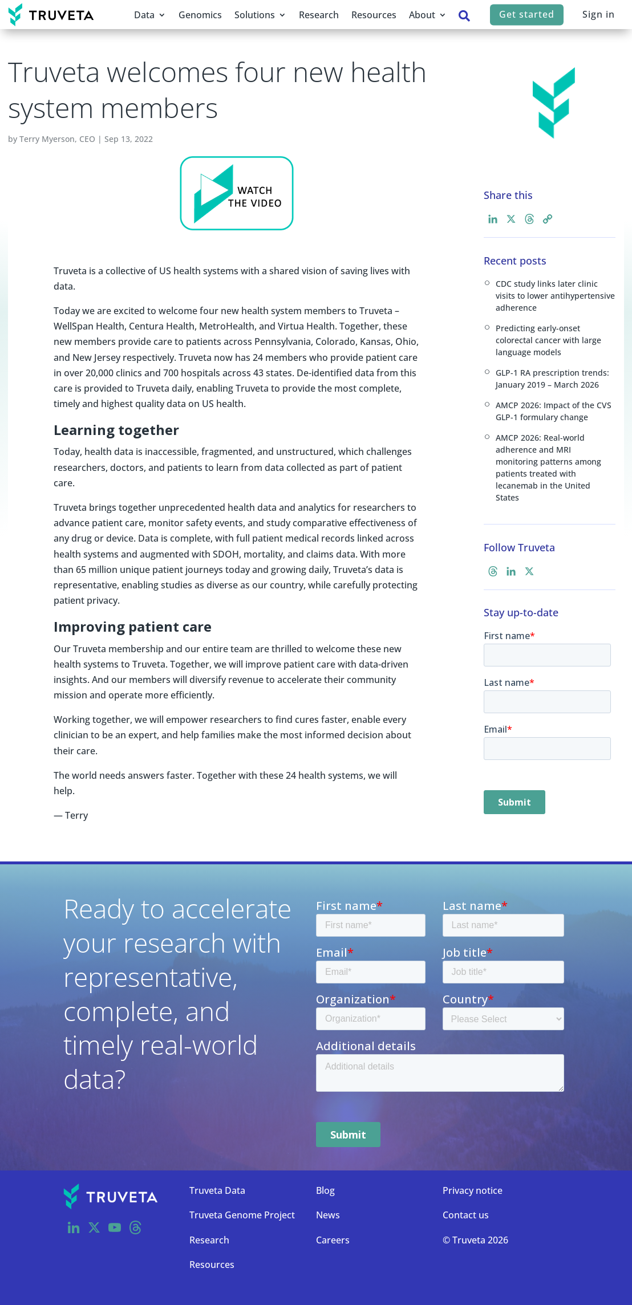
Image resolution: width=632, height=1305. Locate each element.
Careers (333, 1240)
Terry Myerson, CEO (57, 138)
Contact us (466, 1215)
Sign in (598, 14)
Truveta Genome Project (242, 1215)
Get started (526, 14)
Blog (325, 1190)
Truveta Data (217, 1190)
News (328, 1215)
